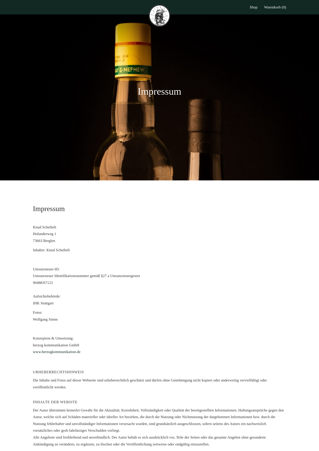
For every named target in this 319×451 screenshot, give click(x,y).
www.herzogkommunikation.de (56, 352)
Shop (253, 7)
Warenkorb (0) (275, 7)
